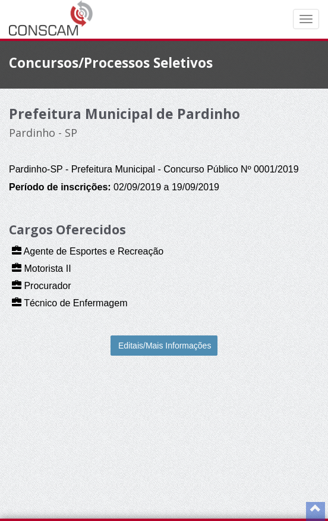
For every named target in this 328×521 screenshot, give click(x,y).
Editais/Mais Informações (164, 345)
